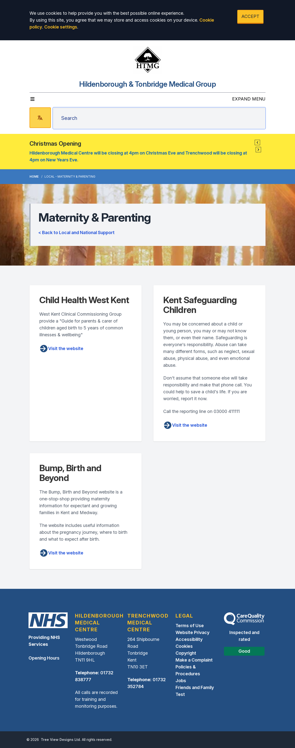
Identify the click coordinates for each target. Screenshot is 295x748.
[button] (257, 142)
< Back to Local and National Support (76, 232)
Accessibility (189, 639)
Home (34, 176)
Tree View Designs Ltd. (61, 739)
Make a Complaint (194, 660)
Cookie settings (60, 26)
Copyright (186, 653)
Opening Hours (44, 658)
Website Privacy (192, 632)
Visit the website (61, 348)
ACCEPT (250, 16)
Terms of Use (190, 625)
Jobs (181, 680)
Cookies (184, 646)
